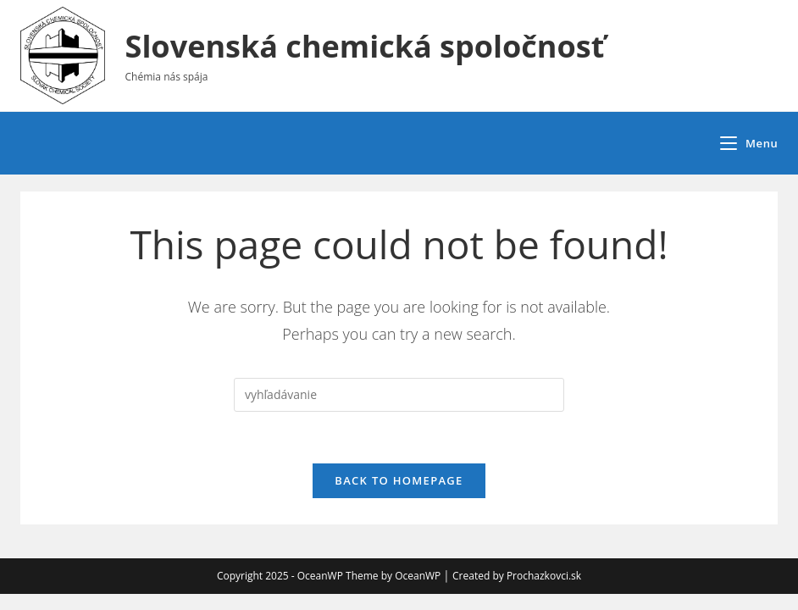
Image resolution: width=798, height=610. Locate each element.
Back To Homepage (399, 480)
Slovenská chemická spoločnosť (365, 46)
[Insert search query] (399, 395)
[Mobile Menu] (749, 143)
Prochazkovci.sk (544, 575)
